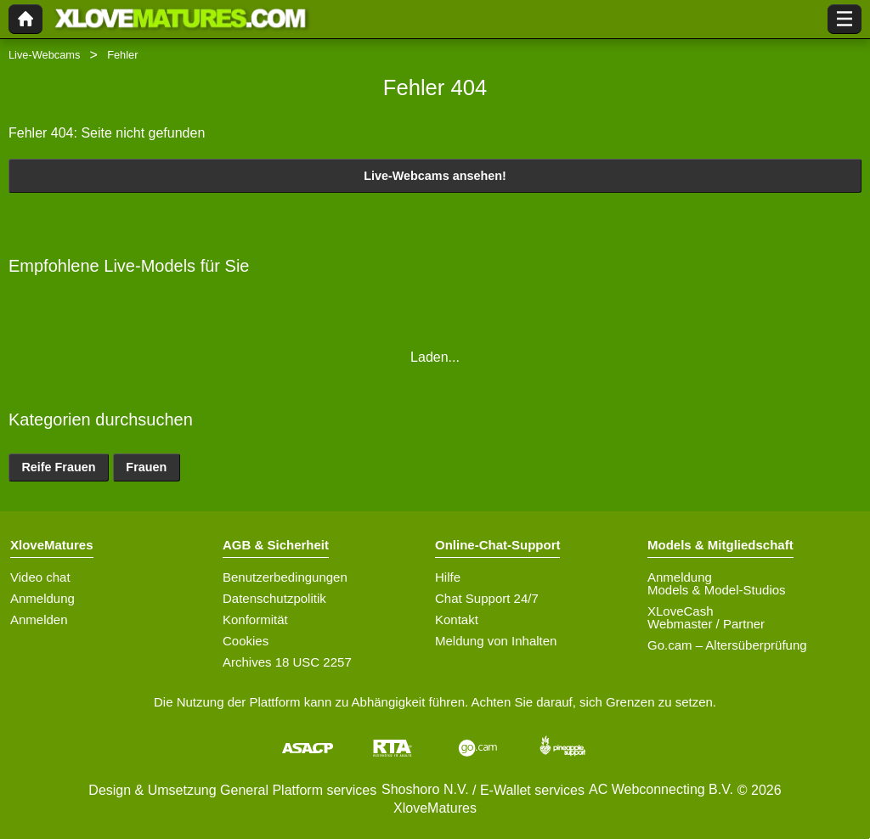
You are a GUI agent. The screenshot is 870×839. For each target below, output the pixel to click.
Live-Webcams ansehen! (435, 176)
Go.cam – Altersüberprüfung (727, 645)
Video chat (40, 577)
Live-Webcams (44, 54)
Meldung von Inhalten (495, 640)
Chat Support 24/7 (487, 598)
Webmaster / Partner (706, 624)
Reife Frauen (58, 467)
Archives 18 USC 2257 (287, 662)
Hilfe (447, 577)
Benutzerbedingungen (285, 577)
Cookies (245, 640)
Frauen (146, 467)
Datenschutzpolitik (274, 598)
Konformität (255, 619)
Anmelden (39, 619)
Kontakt (456, 619)
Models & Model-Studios (716, 590)
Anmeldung (42, 598)
